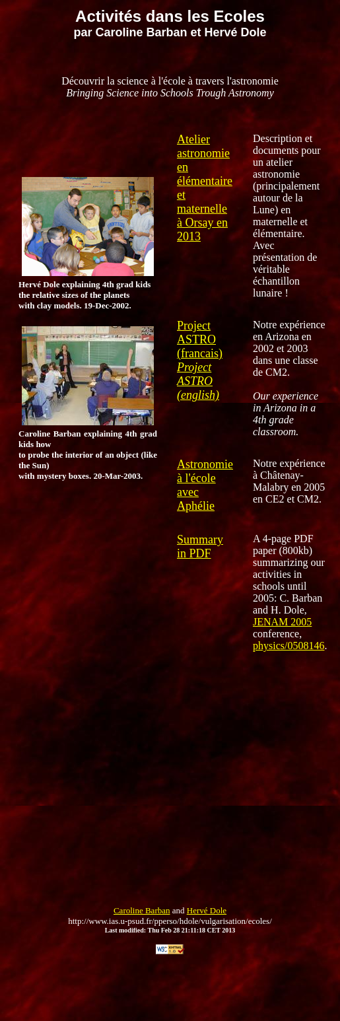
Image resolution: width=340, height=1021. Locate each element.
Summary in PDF (200, 546)
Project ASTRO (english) (198, 381)
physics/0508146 (288, 645)
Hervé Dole (206, 910)
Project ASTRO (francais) (199, 339)
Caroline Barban (142, 910)
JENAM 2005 (282, 621)
